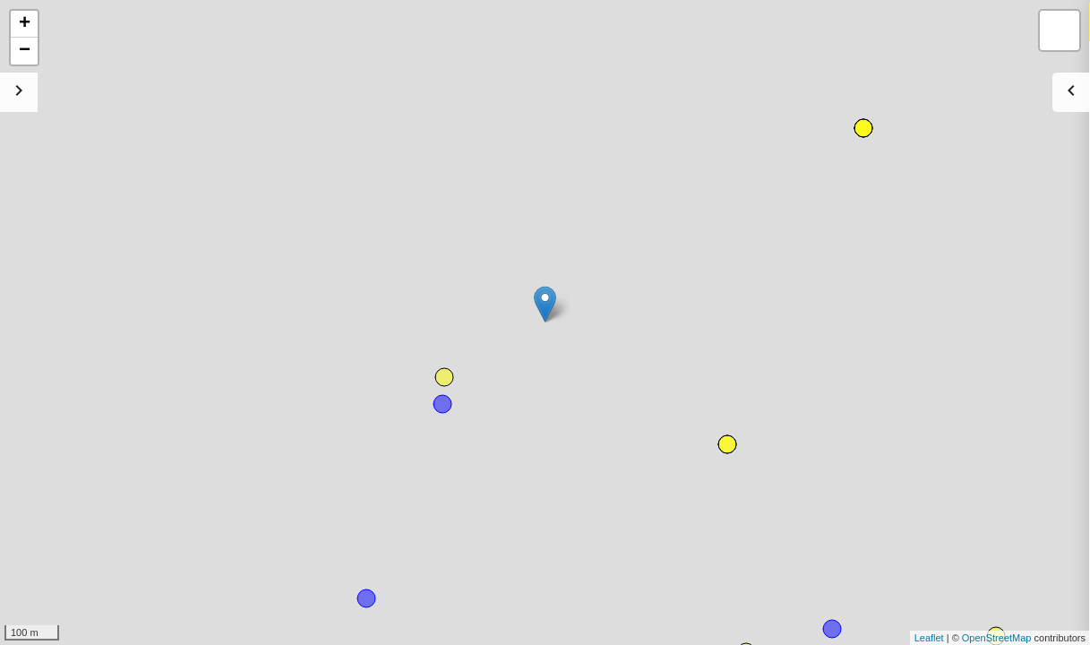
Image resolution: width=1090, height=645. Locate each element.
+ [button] (24, 24)
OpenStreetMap (997, 637)
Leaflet (929, 637)
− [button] (24, 51)
